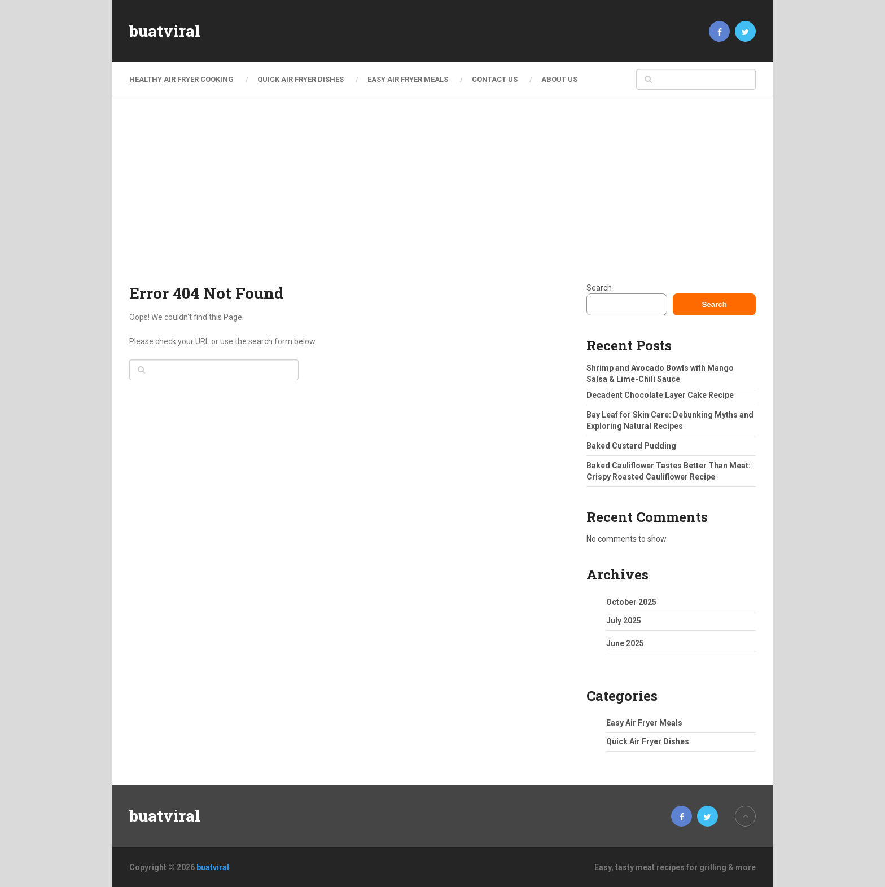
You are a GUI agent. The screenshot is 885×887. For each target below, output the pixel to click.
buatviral (164, 31)
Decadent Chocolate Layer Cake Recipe (660, 394)
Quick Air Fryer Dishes (300, 79)
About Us (559, 79)
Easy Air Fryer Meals (407, 79)
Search (599, 287)
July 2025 (623, 620)
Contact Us (495, 79)
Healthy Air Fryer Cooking (181, 79)
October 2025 (631, 602)
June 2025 (625, 643)
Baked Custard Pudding (631, 445)
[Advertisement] (442, 197)
